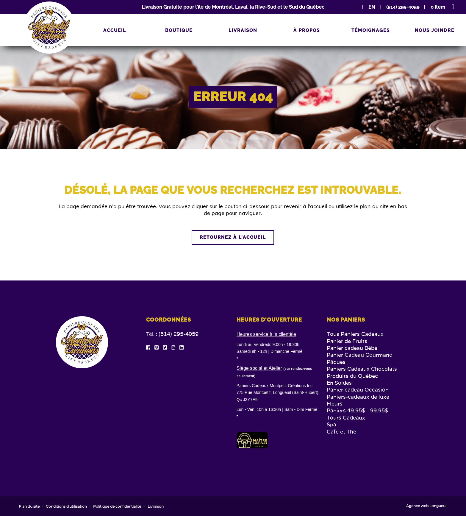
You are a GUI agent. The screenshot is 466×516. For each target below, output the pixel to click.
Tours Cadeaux (346, 417)
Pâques (336, 361)
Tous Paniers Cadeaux (355, 334)
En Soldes (339, 382)
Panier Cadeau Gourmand (359, 354)
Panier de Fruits (347, 341)
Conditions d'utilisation (66, 506)
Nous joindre (434, 30)
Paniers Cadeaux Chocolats (362, 368)
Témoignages (370, 30)
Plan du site (29, 506)
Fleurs (335, 403)
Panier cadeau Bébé (352, 347)
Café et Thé (341, 431)
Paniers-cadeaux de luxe (358, 396)
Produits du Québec (352, 375)
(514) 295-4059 (178, 334)
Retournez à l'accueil (233, 237)
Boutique (179, 30)
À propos (306, 30)
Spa (331, 424)
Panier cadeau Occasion (358, 389)
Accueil (114, 30)
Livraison (243, 30)
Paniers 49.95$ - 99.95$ (357, 410)
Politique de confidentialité (117, 506)
